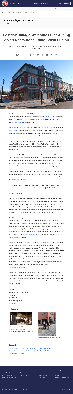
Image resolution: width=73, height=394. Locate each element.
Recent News (41, 372)
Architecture (13, 348)
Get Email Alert (22, 55)
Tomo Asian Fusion (31, 119)
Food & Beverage (14, 351)
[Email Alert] (17, 55)
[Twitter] (38, 55)
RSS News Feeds (42, 375)
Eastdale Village (50, 116)
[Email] (56, 55)
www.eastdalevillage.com (32, 188)
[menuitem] (53, 3)
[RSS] (31, 55)
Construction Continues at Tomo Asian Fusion (49, 337)
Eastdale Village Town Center (29, 12)
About (56, 372)
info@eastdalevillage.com (33, 234)
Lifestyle (38, 351)
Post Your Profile (24, 375)
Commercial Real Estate (28, 348)
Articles (39, 380)
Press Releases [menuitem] (45, 3)
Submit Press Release (63, 3)
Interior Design (19, 12)
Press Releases (5, 12)
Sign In (19, 3)
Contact (12, 303)
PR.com (37, 114)
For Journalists (41, 377)
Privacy (27, 389)
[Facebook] (43, 55)
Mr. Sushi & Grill (17, 122)
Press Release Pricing (8, 375)
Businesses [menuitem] (36, 3)
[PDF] (52, 55)
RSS (33, 55)
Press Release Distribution (9, 377)
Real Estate (12, 12)
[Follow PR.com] (69, 389)
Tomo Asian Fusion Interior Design (17, 329)
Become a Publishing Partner (62, 377)
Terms (22, 389)
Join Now (12, 3)
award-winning (13, 130)
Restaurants (13, 353)
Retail (22, 353)
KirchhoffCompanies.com (17, 267)
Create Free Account (25, 372)
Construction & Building (46, 348)
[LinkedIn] (47, 55)
